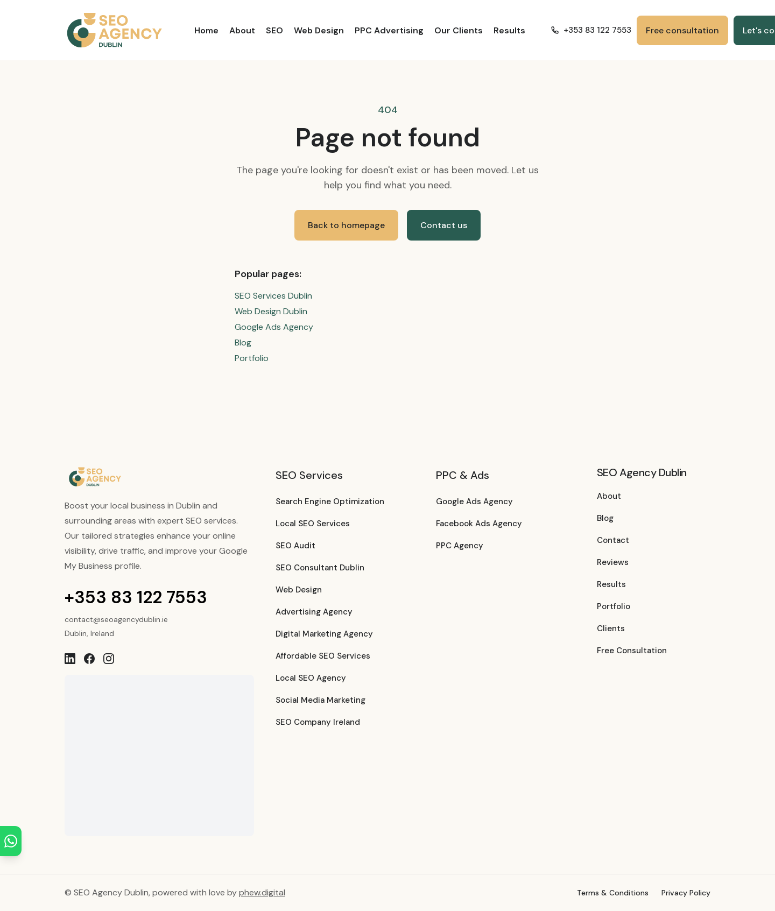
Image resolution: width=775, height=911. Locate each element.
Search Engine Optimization (330, 501)
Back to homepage (346, 225)
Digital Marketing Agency (324, 633)
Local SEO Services (313, 523)
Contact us (443, 225)
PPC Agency (459, 545)
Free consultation (682, 30)
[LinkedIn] (70, 658)
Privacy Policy (685, 892)
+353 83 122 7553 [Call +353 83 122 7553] (591, 30)
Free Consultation (632, 650)
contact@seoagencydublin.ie (116, 619)
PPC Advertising (389, 30)
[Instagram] (108, 658)
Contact (613, 540)
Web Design (319, 30)
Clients (611, 628)
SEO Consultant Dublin (320, 567)
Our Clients (458, 30)
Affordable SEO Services (323, 656)
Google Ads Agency (274, 327)
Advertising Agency (314, 611)
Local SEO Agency (311, 678)
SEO (274, 30)
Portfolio (252, 358)
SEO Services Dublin (273, 295)
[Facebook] (89, 658)
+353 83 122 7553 (136, 597)
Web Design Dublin (271, 311)
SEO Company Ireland (318, 722)
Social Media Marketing (320, 700)
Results (509, 30)
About (242, 30)
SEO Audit (295, 545)
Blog (243, 342)
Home (206, 30)
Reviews (613, 562)
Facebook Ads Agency (479, 523)
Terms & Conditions (613, 892)
